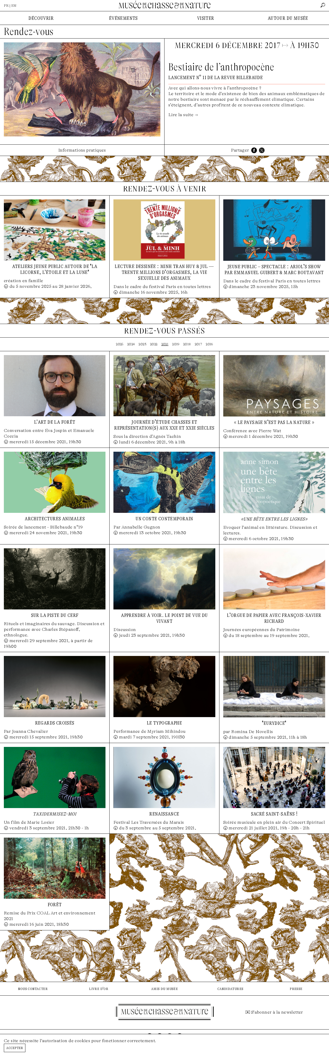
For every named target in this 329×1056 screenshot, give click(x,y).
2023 (142, 344)
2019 (175, 344)
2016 (209, 344)
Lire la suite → (183, 114)
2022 (154, 344)
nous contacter (33, 988)
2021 (165, 344)
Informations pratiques (82, 150)
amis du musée (164, 988)
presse (296, 988)
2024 (131, 344)
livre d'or (98, 988)
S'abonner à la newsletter (277, 1012)
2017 (198, 344)
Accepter (14, 1047)
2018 (187, 344)
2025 (119, 344)
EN (13, 5)
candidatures (230, 988)
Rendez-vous (28, 32)
